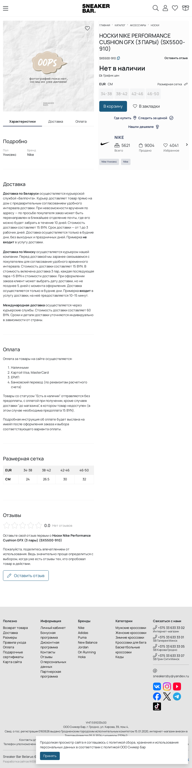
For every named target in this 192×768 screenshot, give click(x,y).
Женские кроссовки (131, 632)
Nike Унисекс (112, 165)
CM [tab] (113, 87)
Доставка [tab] (55, 121)
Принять (49, 756)
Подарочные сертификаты (13, 654)
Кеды (120, 657)
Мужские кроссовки (131, 627)
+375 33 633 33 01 (168, 637)
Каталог (123, 28)
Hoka (82, 657)
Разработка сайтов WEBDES (21, 761)
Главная (107, 28)
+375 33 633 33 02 (169, 627)
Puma (82, 637)
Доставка (10, 632)
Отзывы (46, 657)
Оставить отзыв (25, 575)
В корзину (116, 109)
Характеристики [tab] (22, 121)
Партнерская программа (50, 674)
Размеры (10, 637)
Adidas (83, 632)
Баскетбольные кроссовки (128, 649)
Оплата (8, 647)
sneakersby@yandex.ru (171, 673)
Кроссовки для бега (131, 642)
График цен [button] (113, 78)
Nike (128, 165)
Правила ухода (14, 642)
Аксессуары (141, 28)
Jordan (83, 647)
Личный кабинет (53, 627)
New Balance (88, 642)
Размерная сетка (168, 87)
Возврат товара (15, 627)
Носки (158, 28)
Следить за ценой (155, 121)
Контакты (47, 652)
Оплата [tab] (81, 121)
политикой (112, 747)
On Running (87, 652)
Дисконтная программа (49, 645)
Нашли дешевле (143, 130)
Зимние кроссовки (130, 637)
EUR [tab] (105, 87)
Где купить (125, 121)
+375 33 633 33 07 (168, 655)
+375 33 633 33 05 (169, 646)
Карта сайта (12, 662)
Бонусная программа (49, 635)
